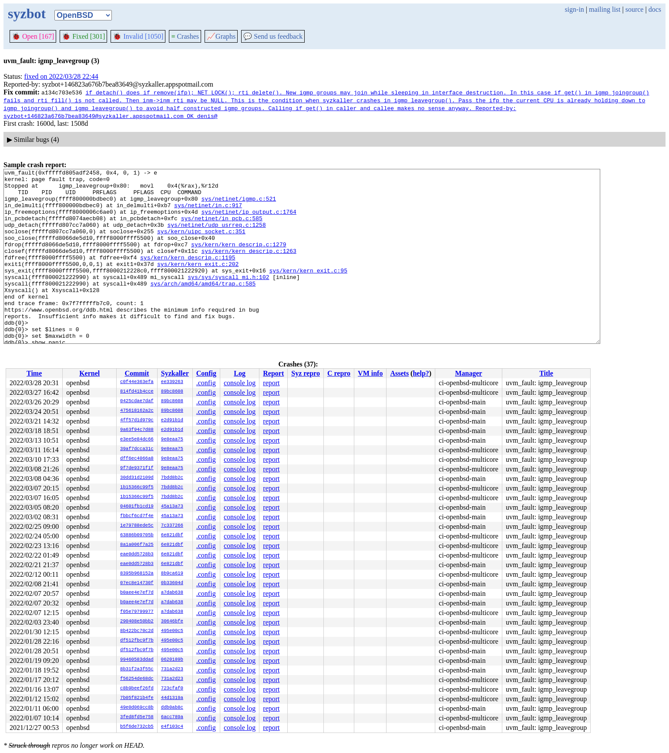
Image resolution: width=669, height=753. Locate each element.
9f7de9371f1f (137, 468)
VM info (370, 373)
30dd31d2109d (137, 478)
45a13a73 (172, 507)
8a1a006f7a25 (137, 545)
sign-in (574, 9)
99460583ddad (137, 660)
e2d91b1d (172, 420)
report (271, 383)
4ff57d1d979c (137, 420)
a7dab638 (172, 593)
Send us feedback (273, 36)
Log (239, 373)
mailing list (604, 9)
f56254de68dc (137, 679)
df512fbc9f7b (137, 641)
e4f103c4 (172, 727)
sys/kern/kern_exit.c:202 (198, 283)
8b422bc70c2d (137, 631)
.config (206, 383)
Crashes (185, 36)
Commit (136, 373)
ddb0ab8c (172, 708)
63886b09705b (137, 535)
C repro (338, 373)
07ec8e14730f (137, 583)
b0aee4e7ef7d (137, 593)
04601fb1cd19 (137, 507)
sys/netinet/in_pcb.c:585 (221, 228)
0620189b (172, 660)
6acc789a (172, 717)
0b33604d (172, 583)
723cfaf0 (172, 689)
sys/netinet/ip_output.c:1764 (248, 221)
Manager (468, 373)
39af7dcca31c (137, 449)
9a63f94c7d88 (137, 430)
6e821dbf (172, 535)
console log (239, 383)
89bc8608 (172, 392)
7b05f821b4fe (137, 698)
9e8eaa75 (172, 440)
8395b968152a (137, 574)
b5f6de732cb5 (137, 727)
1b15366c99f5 (137, 487)
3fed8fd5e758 (137, 717)
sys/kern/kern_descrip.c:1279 (238, 260)
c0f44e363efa (137, 382)
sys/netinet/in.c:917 (208, 213)
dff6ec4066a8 (137, 459)
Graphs (221, 36)
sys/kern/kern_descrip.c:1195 (187, 275)
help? (421, 373)
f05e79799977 (137, 612)
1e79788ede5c (137, 526)
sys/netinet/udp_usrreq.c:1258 (216, 236)
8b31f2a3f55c (137, 669)
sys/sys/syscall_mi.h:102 (228, 299)
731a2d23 (172, 669)
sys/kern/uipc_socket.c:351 (201, 244)
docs (655, 9)
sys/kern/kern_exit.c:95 (308, 291)
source (634, 9)
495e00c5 (172, 631)
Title (546, 373)
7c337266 (172, 526)
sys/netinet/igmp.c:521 (238, 205)
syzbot (27, 13)
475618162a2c (137, 411)
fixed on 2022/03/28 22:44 (61, 76)
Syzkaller (175, 373)
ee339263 (172, 382)
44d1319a (172, 698)
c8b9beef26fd (137, 689)
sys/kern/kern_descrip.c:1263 (248, 268)
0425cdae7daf (137, 401)
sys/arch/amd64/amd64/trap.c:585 (202, 307)
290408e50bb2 (137, 622)
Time (34, 373)
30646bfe (172, 622)
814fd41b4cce (137, 392)
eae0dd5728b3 (137, 554)
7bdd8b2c (172, 478)
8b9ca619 (172, 574)
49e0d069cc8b (137, 708)
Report (273, 373)
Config (206, 373)
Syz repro (305, 373)
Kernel (89, 373)
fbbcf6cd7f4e (137, 516)
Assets (399, 373)
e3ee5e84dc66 (137, 440)
